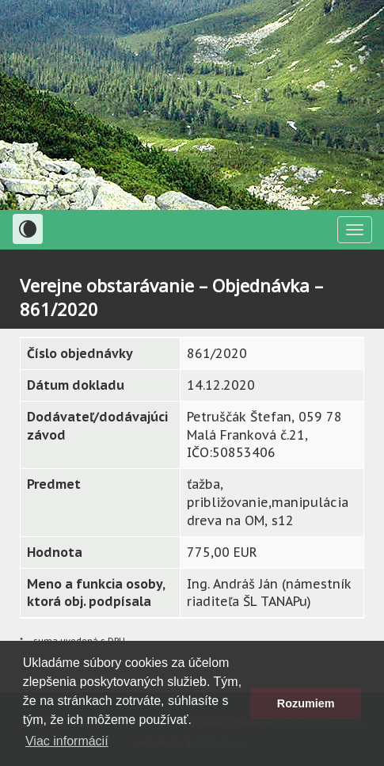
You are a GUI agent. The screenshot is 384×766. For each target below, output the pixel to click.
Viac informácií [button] (66, 741)
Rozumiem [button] (306, 703)
